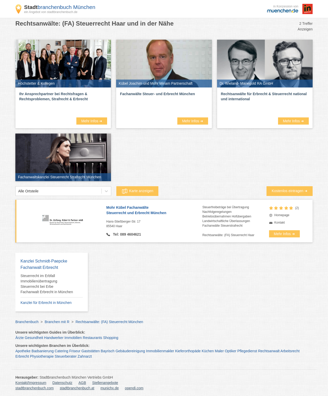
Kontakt (279, 222)
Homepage (282, 215)
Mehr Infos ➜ (91, 121)
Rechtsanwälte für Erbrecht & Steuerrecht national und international (264, 96)
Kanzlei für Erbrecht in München (45, 303)
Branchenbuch (26, 322)
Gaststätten (90, 351)
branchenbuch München (59, 7)
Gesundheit (34, 338)
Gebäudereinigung (130, 351)
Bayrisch (108, 351)
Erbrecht (22, 356)
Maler (219, 351)
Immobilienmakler (160, 351)
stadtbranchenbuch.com (34, 388)
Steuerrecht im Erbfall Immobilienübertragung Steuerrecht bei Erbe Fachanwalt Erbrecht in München (46, 284)
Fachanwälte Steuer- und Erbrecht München (157, 94)
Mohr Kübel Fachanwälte (154, 210)
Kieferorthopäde (188, 351)
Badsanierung (43, 351)
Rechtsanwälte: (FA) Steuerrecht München (109, 322)
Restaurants (92, 338)
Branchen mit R (57, 322)
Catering (61, 351)
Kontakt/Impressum (30, 383)
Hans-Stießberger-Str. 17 (154, 224)
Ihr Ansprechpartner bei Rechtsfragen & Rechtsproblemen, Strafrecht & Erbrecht (53, 96)
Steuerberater (66, 356)
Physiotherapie (42, 356)
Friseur (74, 351)
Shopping (110, 338)
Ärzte (19, 338)
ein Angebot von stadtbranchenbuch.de (50, 12)
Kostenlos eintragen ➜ (290, 191)
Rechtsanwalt (269, 351)
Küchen (208, 351)
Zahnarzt (85, 356)
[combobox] (18, 191)
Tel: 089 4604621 (126, 234)
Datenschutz (63, 383)
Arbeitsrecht (290, 351)
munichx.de (109, 388)
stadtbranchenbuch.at (77, 388)
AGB (82, 383)
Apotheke (22, 351)
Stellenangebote (105, 383)
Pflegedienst (247, 351)
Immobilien (73, 338)
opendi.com (134, 388)
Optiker (230, 351)
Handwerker (53, 338)
